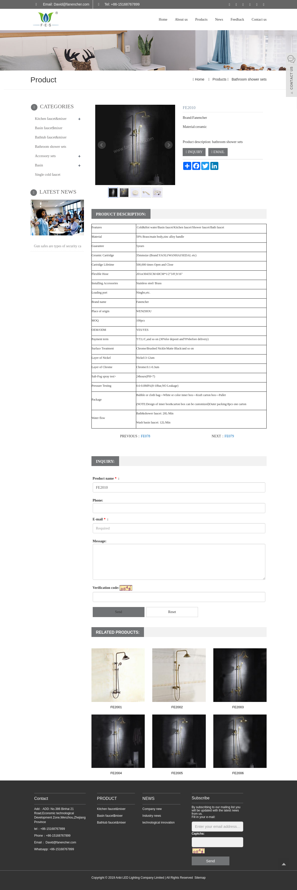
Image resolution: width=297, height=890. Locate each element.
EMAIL (218, 152)
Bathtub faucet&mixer (51, 137)
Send (118, 612)
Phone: (98, 500)
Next (169, 145)
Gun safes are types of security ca (57, 246)
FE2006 (238, 773)
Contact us (259, 19)
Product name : (106, 478)
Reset (172, 612)
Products (201, 19)
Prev (102, 145)
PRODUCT (107, 798)
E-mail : (101, 519)
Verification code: (106, 588)
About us (181, 19)
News (219, 19)
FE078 (145, 436)
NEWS (148, 798)
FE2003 (238, 707)
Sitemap (200, 877)
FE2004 (116, 773)
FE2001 (116, 707)
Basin (39, 165)
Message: (100, 541)
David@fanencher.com (60, 842)
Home (163, 19)
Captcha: (198, 833)
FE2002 (177, 707)
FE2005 (177, 773)
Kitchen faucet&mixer (51, 119)
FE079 (229, 436)
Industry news (151, 815)
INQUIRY (194, 152)
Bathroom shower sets (249, 79)
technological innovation (158, 822)
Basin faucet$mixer (48, 128)
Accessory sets (45, 156)
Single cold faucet (47, 174)
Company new (152, 809)
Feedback (237, 19)
